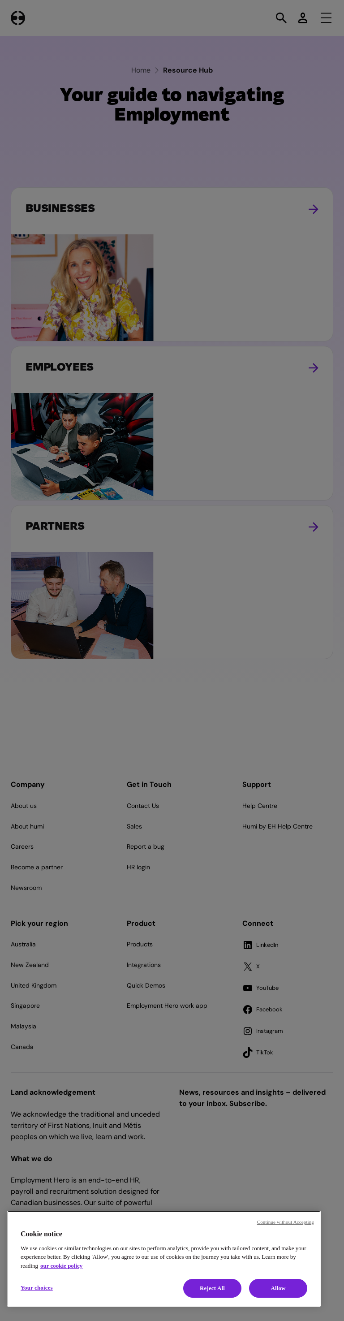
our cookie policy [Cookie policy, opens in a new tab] (61, 1265)
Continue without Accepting (285, 1222)
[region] (164, 1259)
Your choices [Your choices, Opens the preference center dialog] (37, 1287)
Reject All (212, 1288)
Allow (278, 1288)
